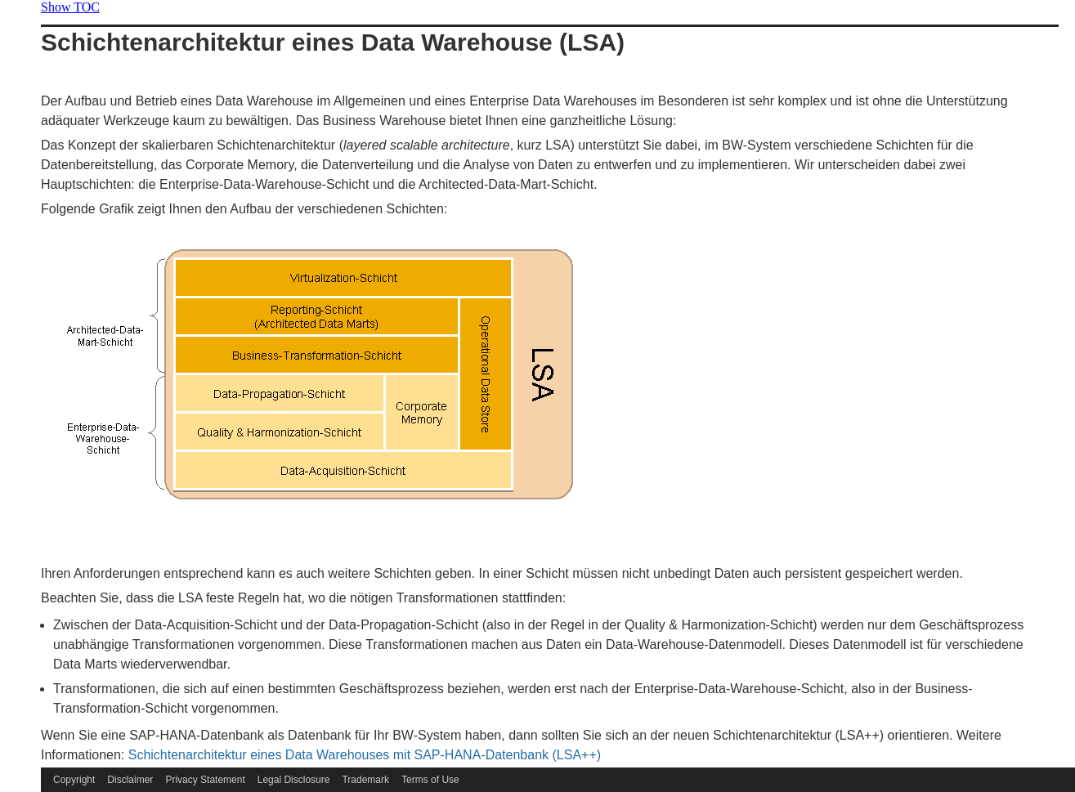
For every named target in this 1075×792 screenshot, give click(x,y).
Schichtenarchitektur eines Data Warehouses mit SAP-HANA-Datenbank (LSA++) (364, 755)
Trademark (365, 779)
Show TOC (70, 7)
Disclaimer (130, 779)
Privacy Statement (204, 779)
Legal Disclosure (294, 779)
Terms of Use (430, 779)
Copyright (74, 779)
